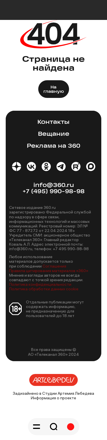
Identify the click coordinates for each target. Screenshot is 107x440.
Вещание (53, 134)
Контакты (53, 122)
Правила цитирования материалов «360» (48, 270)
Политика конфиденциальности (40, 284)
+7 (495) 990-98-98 (53, 191)
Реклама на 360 (53, 146)
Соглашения (54, 266)
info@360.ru (53, 185)
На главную (53, 90)
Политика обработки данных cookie (43, 288)
